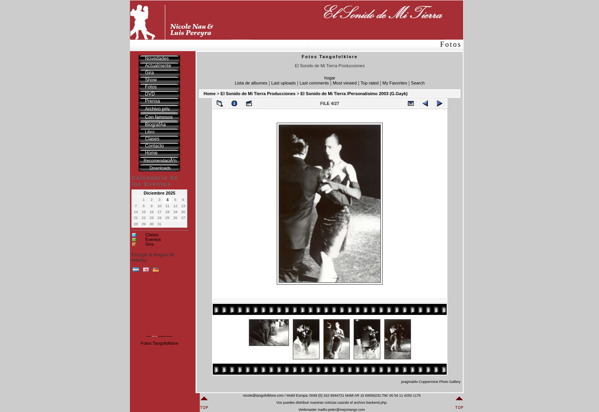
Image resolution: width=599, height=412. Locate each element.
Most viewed (345, 83)
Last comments (314, 83)
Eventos (153, 239)
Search (418, 83)
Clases (152, 234)
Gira (149, 244)
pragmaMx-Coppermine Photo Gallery (431, 382)
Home (210, 93)
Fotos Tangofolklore (159, 343)
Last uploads (283, 83)
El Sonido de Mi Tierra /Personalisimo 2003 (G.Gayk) (353, 93)
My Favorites (394, 83)
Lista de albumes (251, 83)
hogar (329, 77)
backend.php (376, 403)
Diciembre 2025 (159, 193)
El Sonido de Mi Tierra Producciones (258, 93)
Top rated (370, 83)
